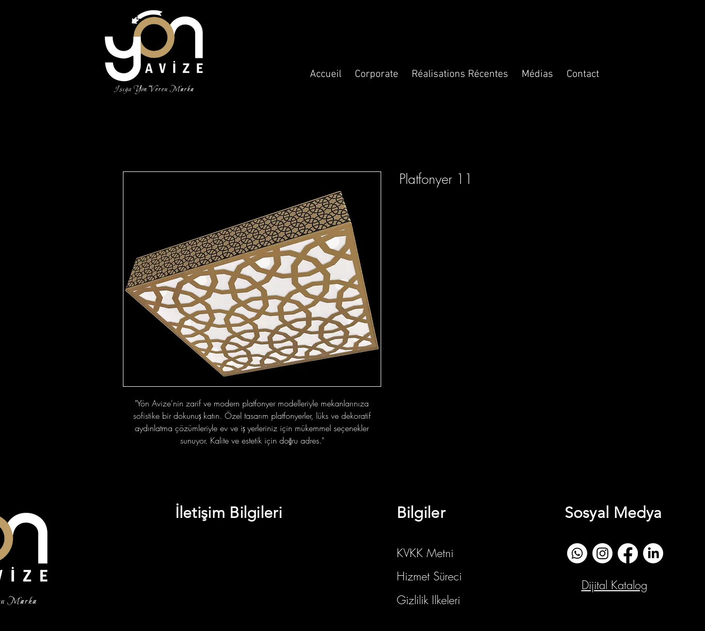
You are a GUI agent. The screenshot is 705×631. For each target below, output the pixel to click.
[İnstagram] (602, 553)
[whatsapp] (577, 553)
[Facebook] (628, 553)
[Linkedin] (653, 553)
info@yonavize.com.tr (228, 550)
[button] (376, 69)
